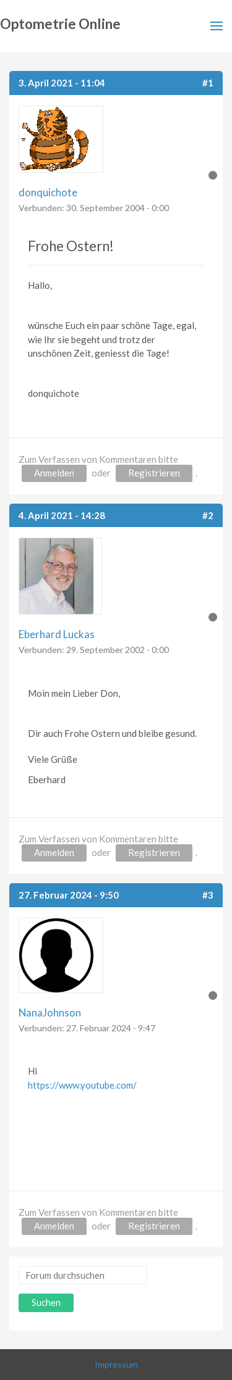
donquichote (48, 192)
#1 (207, 82)
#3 (207, 894)
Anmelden (54, 472)
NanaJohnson (50, 1012)
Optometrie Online (60, 23)
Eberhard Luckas (57, 634)
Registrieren (154, 472)
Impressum (116, 1364)
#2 (207, 515)
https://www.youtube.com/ (82, 1085)
